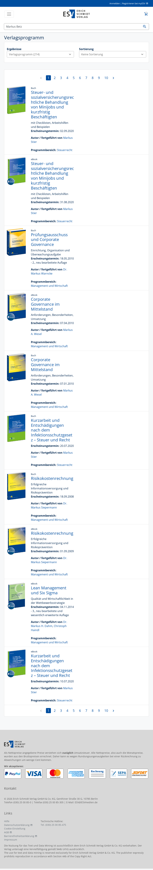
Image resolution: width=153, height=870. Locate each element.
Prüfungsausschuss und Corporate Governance (49, 239)
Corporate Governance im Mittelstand (45, 304)
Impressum (10, 839)
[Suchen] (72, 26)
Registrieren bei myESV (133, 3)
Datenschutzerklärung (17, 825)
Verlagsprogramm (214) (41, 54)
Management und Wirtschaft (49, 286)
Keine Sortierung (113, 54)
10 (106, 77)
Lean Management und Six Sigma (48, 590)
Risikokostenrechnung (52, 478)
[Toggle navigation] (9, 14)
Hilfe (6, 821)
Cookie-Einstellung (14, 828)
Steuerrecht (64, 150)
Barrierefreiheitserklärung (19, 836)
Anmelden (114, 3)
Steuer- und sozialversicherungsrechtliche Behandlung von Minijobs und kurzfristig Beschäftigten (52, 104)
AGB (6, 832)
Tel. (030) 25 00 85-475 (53, 824)
